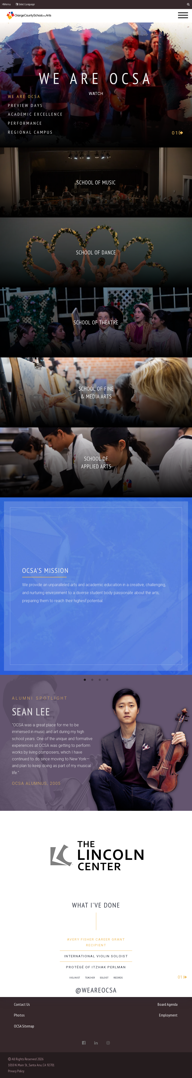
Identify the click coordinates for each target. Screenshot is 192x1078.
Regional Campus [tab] (30, 132)
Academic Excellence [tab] (35, 114)
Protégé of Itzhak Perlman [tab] (96, 967)
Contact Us (22, 1004)
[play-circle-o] (96, 93)
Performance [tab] (25, 123)
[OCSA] (29, 15)
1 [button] (84, 679)
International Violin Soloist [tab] (96, 956)
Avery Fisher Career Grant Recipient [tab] (96, 942)
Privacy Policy (16, 1071)
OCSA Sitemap (24, 1026)
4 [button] (107, 679)
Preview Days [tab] (25, 105)
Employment (168, 1015)
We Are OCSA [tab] (24, 96)
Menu (6, 4)
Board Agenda (168, 1004)
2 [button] (92, 679)
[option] (96, 829)
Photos (19, 1015)
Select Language (25, 4)
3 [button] (99, 679)
